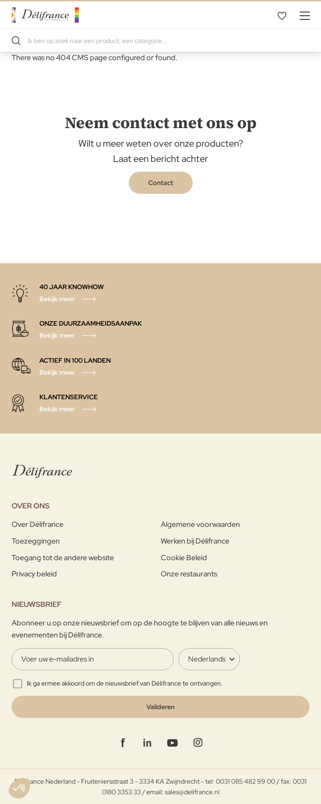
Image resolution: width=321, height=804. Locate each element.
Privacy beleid (34, 574)
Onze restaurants (189, 574)
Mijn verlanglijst (281, 15)
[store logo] (45, 15)
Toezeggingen (36, 541)
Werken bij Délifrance (195, 541)
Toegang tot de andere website (63, 558)
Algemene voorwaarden (200, 524)
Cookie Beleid (184, 558)
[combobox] (160, 41)
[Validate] (160, 707)
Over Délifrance (37, 524)
